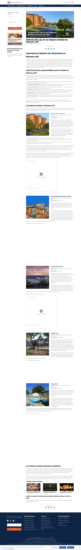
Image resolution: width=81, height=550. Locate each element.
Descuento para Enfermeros (63, 520)
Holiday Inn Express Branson (40, 223)
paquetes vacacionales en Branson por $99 (64, 478)
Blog (35, 5)
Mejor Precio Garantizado (46, 524)
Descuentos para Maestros (63, 518)
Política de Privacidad (45, 518)
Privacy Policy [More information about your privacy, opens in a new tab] (11, 548)
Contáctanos (41, 5)
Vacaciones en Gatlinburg (29, 522)
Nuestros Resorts (11, 5)
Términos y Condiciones (45, 520)
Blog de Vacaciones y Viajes (16, 7)
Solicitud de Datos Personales (46, 525)
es (72, 5)
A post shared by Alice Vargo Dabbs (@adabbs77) (41, 328)
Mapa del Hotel (54, 269)
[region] (40, 547)
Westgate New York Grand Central (30, 529)
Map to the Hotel (54, 199)
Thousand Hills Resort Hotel (40, 294)
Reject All (62, 547)
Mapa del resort (54, 116)
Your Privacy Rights (54, 547)
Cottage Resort (37, 413)
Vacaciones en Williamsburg (29, 527)
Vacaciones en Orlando (28, 518)
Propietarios (68, 5)
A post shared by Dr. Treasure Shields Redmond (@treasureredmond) (41, 191)
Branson (39, 43)
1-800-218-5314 (66, 2)
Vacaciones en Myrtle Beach (29, 524)
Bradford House (38, 360)
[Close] (79, 547)
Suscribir (15, 28)
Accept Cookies (70, 547)
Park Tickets (29, 5)
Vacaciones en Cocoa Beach (29, 525)
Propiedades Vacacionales (46, 522)
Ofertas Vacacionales (21, 5)
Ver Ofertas (14, 43)
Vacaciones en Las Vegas (28, 520)
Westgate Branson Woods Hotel (58, 113)
